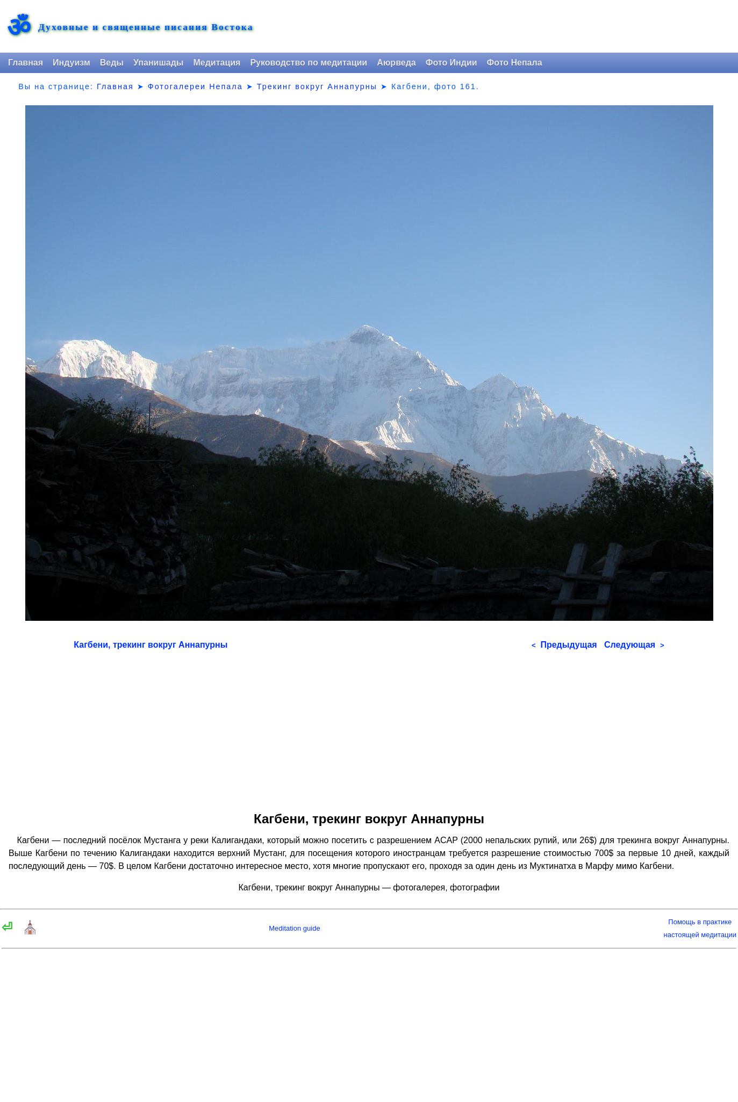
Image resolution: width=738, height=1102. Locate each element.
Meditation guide (294, 928)
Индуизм (71, 62)
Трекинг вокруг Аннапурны (317, 86)
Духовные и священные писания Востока (145, 27)
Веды (112, 62)
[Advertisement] (369, 727)
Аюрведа (396, 62)
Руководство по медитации (308, 62)
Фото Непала (514, 62)
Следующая (634, 644)
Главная (25, 62)
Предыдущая (564, 644)
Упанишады (158, 62)
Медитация (216, 62)
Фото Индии (451, 62)
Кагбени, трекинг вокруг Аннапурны (150, 644)
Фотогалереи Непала (195, 86)
